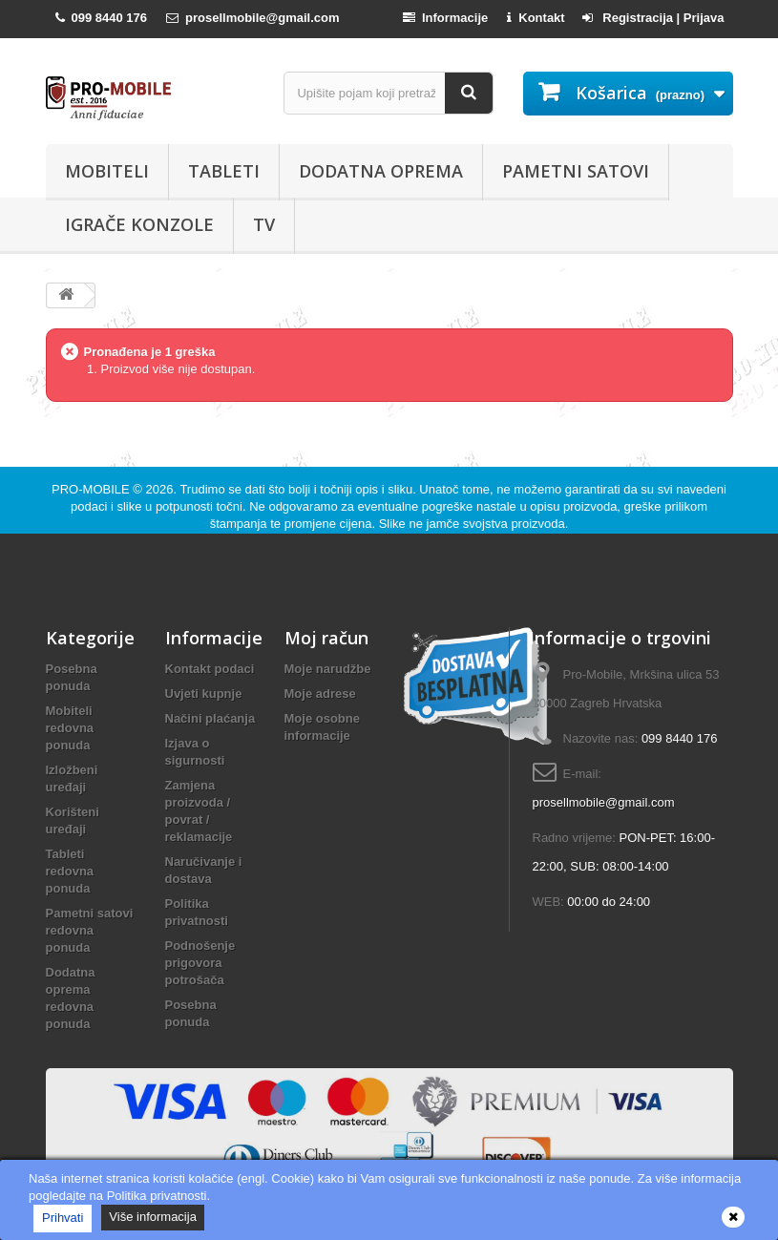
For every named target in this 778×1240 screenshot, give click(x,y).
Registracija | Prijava (653, 18)
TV (264, 224)
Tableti (224, 170)
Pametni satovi (575, 170)
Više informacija (153, 1216)
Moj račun (326, 637)
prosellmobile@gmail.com (604, 802)
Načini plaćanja (210, 718)
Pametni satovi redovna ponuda (90, 930)
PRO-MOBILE (92, 489)
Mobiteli (107, 170)
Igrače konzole (139, 224)
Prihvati (62, 1217)
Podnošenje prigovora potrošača (200, 962)
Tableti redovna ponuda (70, 871)
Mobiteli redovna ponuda (70, 728)
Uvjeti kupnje (203, 693)
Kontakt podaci (210, 669)
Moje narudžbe (327, 669)
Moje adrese (320, 693)
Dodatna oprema (381, 170)
